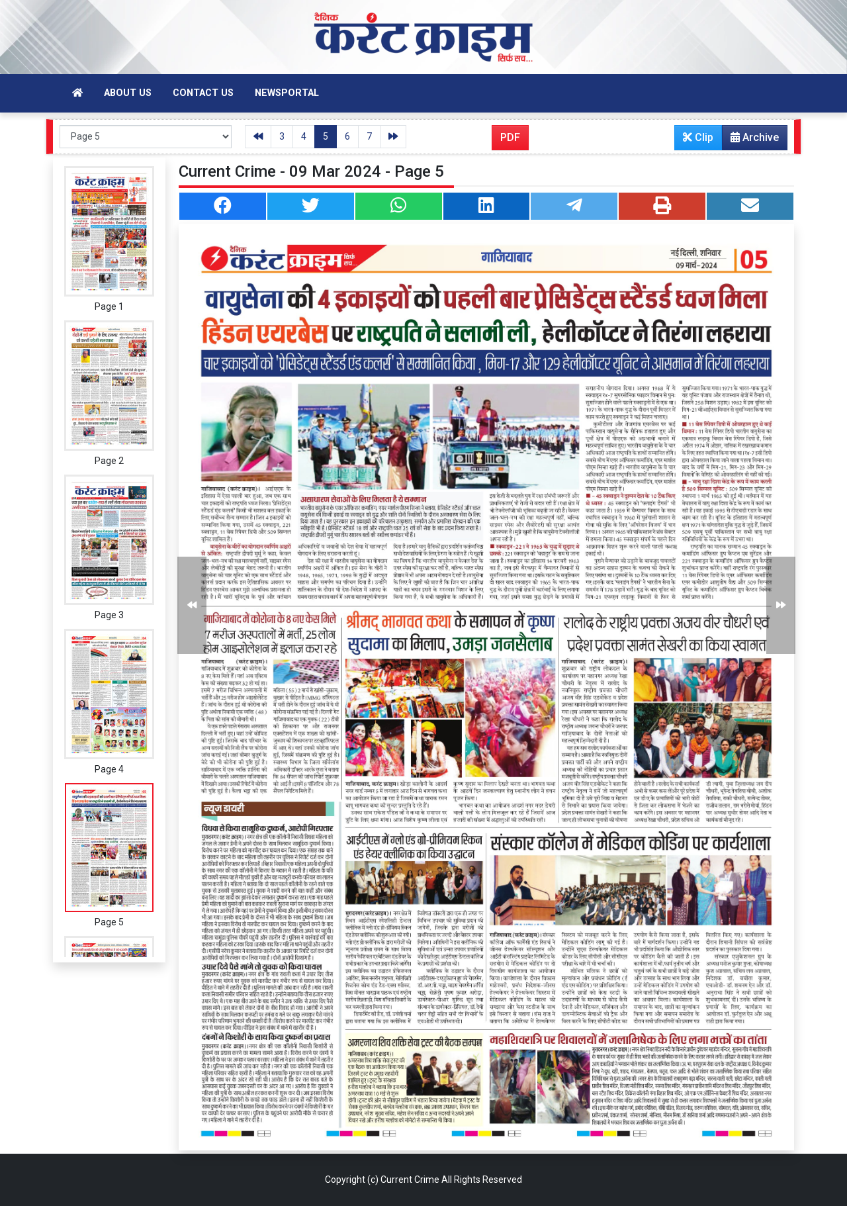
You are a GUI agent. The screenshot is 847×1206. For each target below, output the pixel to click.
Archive (751, 140)
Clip (698, 137)
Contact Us (203, 93)
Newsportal (287, 93)
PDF (510, 137)
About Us (128, 93)
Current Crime (409, 1179)
